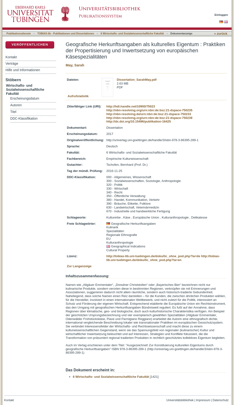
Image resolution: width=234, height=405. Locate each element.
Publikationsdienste (18, 33)
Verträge (11, 63)
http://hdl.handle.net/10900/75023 (130, 106)
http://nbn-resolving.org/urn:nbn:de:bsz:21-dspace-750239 (149, 118)
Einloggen (221, 14)
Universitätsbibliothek (180, 400)
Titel (13, 112)
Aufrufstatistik (78, 96)
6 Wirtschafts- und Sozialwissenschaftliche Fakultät (132, 33)
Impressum (203, 400)
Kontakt (11, 57)
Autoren (16, 105)
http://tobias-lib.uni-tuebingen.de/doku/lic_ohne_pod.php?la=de (153, 256)
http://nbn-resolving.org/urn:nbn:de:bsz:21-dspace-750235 (149, 110)
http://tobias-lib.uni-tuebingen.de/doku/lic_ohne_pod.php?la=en (163, 258)
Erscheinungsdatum (24, 98)
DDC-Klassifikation (23, 118)
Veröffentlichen (29, 44)
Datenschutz (221, 400)
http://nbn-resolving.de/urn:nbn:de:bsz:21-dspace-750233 (148, 114)
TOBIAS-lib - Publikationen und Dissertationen (65, 33)
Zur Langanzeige (79, 266)
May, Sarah (75, 65)
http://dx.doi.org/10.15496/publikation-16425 (138, 121)
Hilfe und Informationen (22, 70)
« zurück (220, 33)
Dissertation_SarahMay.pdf (137, 79)
